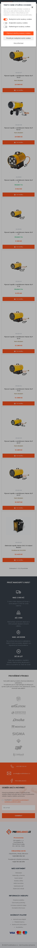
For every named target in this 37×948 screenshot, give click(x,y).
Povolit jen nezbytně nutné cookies (18, 38)
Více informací (18, 43)
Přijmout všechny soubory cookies (18, 33)
